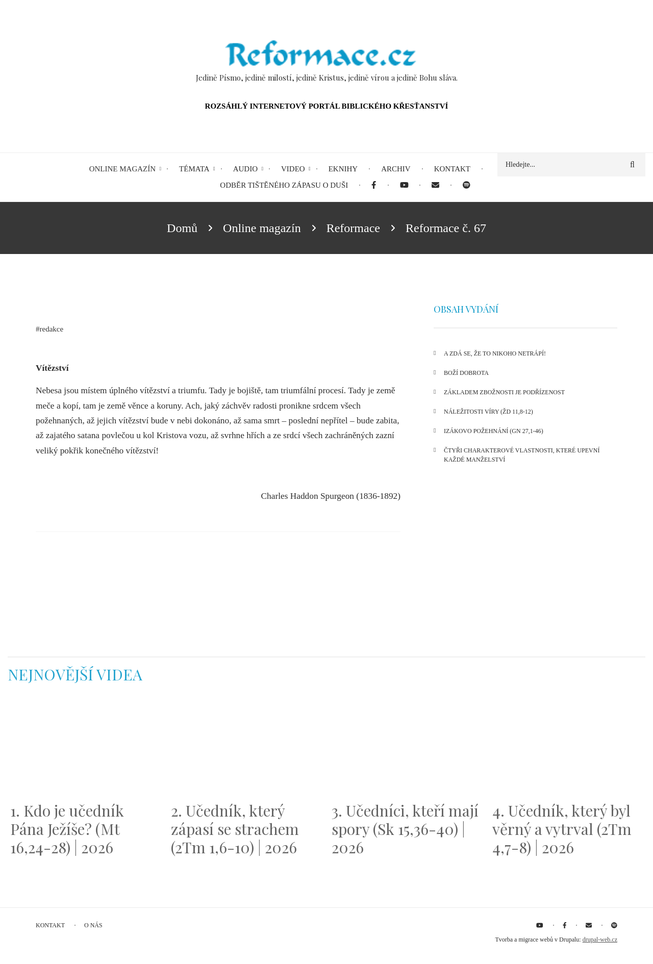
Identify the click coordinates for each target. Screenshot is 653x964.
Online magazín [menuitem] (122, 169)
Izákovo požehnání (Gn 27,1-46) (493, 431)
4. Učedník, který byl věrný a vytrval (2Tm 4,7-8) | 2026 (562, 828)
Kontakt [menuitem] (452, 169)
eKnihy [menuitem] (343, 169)
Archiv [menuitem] (396, 169)
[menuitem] (374, 185)
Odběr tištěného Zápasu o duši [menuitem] (284, 185)
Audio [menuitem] (245, 169)
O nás (93, 925)
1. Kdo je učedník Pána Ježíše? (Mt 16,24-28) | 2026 (67, 828)
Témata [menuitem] (194, 169)
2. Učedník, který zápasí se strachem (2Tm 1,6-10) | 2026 (235, 828)
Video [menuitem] (293, 169)
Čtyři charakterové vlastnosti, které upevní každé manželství (521, 455)
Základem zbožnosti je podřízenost (504, 392)
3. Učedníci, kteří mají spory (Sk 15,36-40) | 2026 (405, 828)
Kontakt (50, 925)
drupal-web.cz (600, 939)
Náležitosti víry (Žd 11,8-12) (488, 411)
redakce (52, 329)
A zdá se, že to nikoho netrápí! (495, 353)
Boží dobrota (466, 372)
